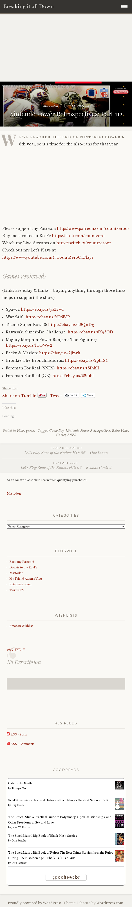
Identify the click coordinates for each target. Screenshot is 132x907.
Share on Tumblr (19, 395)
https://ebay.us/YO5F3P (48, 317)
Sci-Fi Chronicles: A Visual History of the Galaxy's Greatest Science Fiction (59, 800)
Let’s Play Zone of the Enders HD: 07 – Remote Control (66, 465)
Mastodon (14, 493)
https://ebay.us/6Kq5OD (90, 332)
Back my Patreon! (21, 561)
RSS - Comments (20, 744)
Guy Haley (17, 805)
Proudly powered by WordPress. (35, 903)
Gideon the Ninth (20, 783)
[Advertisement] (66, 47)
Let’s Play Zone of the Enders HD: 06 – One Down (66, 450)
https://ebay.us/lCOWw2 (29, 345)
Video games (26, 431)
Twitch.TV (16, 590)
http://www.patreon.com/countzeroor (93, 228)
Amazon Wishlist (21, 626)
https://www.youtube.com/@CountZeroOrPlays (47, 257)
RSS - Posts (17, 734)
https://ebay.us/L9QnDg (71, 324)
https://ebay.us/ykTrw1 (42, 309)
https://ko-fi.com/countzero (78, 235)
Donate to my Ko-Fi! (23, 567)
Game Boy (56, 431)
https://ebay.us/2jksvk (59, 353)
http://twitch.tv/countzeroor (83, 243)
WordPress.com (109, 903)
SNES (71, 435)
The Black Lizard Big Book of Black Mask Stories (42, 835)
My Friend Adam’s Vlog (25, 578)
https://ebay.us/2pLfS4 (86, 360)
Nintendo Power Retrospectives (88, 431)
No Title (16, 650)
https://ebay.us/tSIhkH (78, 368)
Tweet (56, 395)
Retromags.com (20, 584)
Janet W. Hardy (20, 827)
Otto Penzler (19, 840)
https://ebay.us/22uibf (73, 375)
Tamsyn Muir (19, 788)
